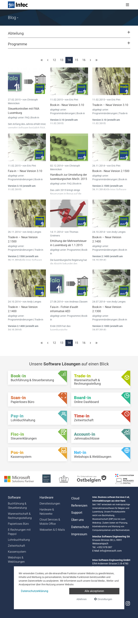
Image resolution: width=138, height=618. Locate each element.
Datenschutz (79, 527)
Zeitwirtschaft (16, 545)
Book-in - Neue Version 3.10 (67, 105)
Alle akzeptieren (94, 591)
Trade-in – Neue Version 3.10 (110, 105)
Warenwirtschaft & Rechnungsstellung (20, 516)
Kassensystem (17, 551)
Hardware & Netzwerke (47, 511)
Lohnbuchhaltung (19, 539)
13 (61, 60)
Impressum (79, 534)
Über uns (77, 520)
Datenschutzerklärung (34, 591)
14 (69, 60)
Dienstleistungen (50, 503)
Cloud (75, 498)
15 (76, 60)
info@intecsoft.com (111, 550)
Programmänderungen (63, 113)
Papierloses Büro (18, 523)
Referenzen (79, 505)
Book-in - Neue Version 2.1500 (110, 171)
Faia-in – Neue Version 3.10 (25, 171)
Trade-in (123, 113)
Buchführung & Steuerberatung (17, 505)
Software (14, 497)
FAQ (27, 117)
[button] (69, 35)
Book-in (35, 117)
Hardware (46, 497)
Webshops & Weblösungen (16, 559)
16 (83, 60)
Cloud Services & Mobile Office (50, 521)
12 (54, 60)
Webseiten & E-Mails (52, 529)
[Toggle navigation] (127, 5)
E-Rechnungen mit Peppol (19, 532)
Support (76, 512)
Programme (74, 249)
